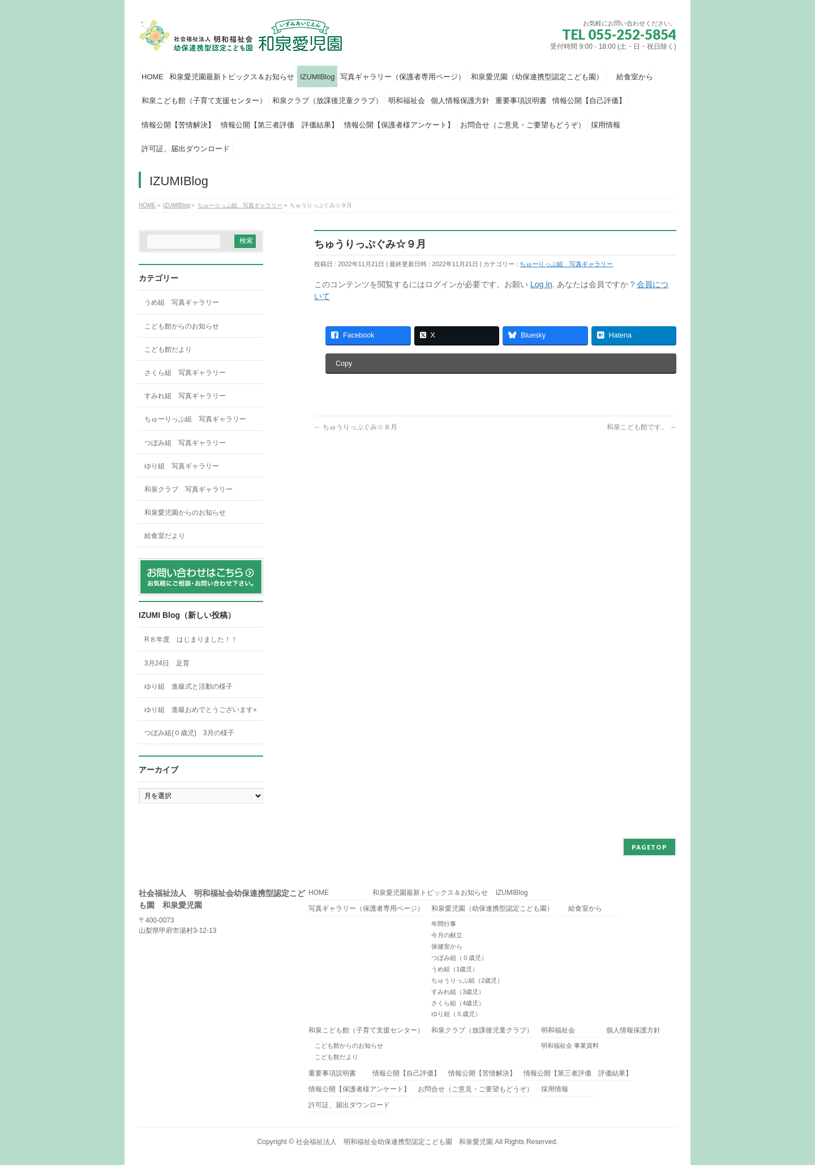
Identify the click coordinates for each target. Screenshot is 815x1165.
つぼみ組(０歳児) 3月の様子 (189, 733)
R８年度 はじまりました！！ (191, 639)
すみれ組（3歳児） (457, 991)
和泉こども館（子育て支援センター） (366, 1030)
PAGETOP (649, 847)
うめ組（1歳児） (454, 969)
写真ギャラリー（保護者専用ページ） (366, 908)
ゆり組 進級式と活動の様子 (188, 686)
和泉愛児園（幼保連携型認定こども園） (492, 908)
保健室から (446, 946)
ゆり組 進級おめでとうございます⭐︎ (200, 710)
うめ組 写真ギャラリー (181, 302)
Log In (541, 284)
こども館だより (168, 349)
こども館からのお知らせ (181, 326)
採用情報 (554, 1089)
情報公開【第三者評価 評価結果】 (578, 1073)
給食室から (581, 908)
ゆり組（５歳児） (456, 1013)
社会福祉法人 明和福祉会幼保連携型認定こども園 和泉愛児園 (394, 1142)
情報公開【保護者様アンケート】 (359, 1089)
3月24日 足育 (167, 663)
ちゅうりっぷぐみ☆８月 (355, 427)
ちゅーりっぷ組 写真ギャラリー (566, 264)
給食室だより (164, 536)
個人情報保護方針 (633, 1030)
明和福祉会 (558, 1030)
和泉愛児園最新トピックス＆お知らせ (430, 893)
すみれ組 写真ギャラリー (185, 396)
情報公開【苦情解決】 (482, 1073)
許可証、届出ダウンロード (349, 1105)
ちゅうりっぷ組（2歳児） (467, 980)
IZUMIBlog (512, 893)
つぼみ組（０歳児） (459, 957)
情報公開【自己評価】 (406, 1073)
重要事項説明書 (332, 1073)
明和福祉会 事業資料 (570, 1045)
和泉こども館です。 (641, 427)
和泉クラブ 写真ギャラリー (188, 489)
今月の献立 (446, 935)
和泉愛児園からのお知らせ (185, 513)
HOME (318, 893)
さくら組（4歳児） (457, 1003)
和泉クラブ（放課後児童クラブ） (482, 1030)
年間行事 (443, 923)
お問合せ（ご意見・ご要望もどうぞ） (475, 1089)
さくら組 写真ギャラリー (185, 373)
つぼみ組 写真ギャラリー (185, 443)
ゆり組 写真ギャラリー (181, 466)
